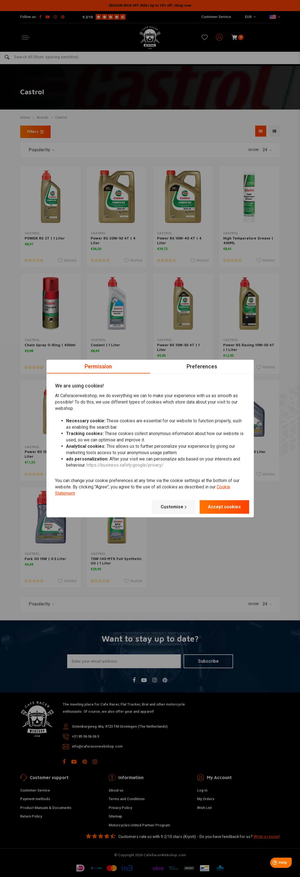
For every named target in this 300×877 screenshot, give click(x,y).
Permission (98, 366)
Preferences (201, 366)
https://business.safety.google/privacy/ (125, 465)
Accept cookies (224, 506)
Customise (174, 507)
